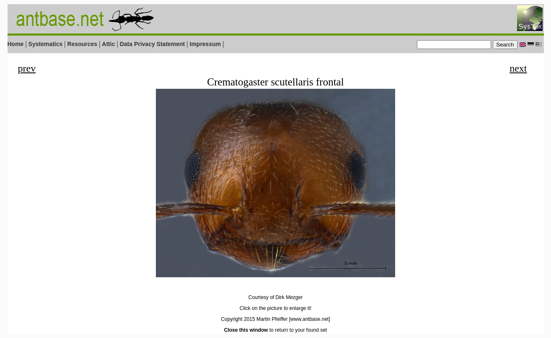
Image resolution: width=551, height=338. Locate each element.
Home (16, 44)
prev (27, 68)
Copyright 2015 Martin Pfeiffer (254, 319)
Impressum (205, 44)
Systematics (45, 44)
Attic (108, 44)
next (518, 68)
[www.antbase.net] (309, 319)
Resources (82, 44)
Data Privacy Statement (152, 44)
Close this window (246, 330)
